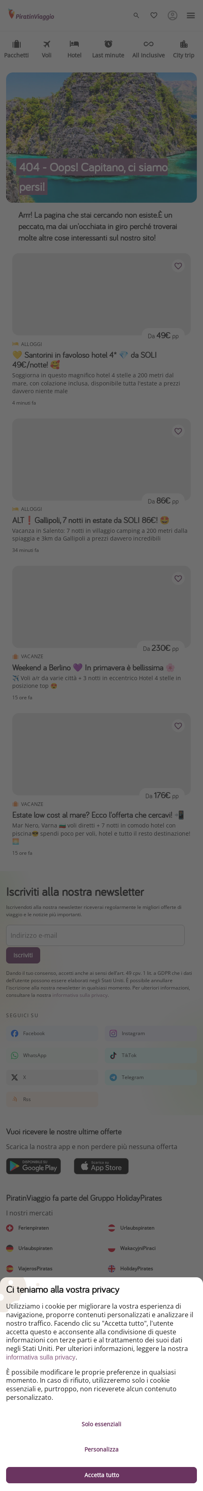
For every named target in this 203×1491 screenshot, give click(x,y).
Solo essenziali (101, 1424)
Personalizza (101, 1449)
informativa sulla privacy (41, 1357)
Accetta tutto (101, 1475)
